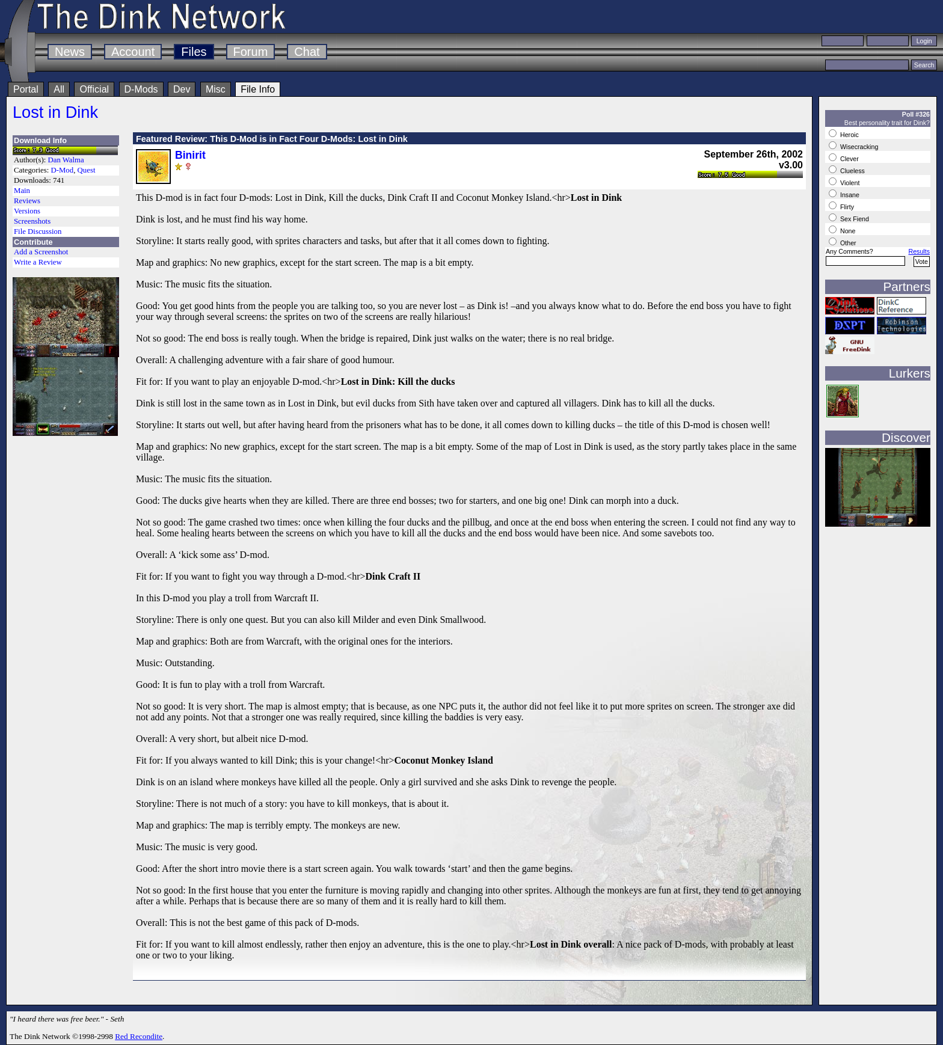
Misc (216, 89)
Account (133, 51)
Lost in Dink (55, 112)
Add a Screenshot (41, 252)
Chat (306, 51)
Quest (87, 170)
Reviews (27, 201)
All (59, 89)
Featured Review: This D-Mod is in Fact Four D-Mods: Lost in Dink (272, 139)
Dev (181, 89)
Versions (27, 211)
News (70, 51)
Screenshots (32, 221)
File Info (258, 89)
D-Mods (141, 89)
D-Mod (62, 170)
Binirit (190, 155)
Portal (25, 89)
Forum (250, 51)
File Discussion (37, 231)
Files (193, 51)
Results (919, 251)
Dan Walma (66, 160)
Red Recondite (138, 1036)
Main (22, 190)
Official (94, 89)
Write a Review (38, 262)
